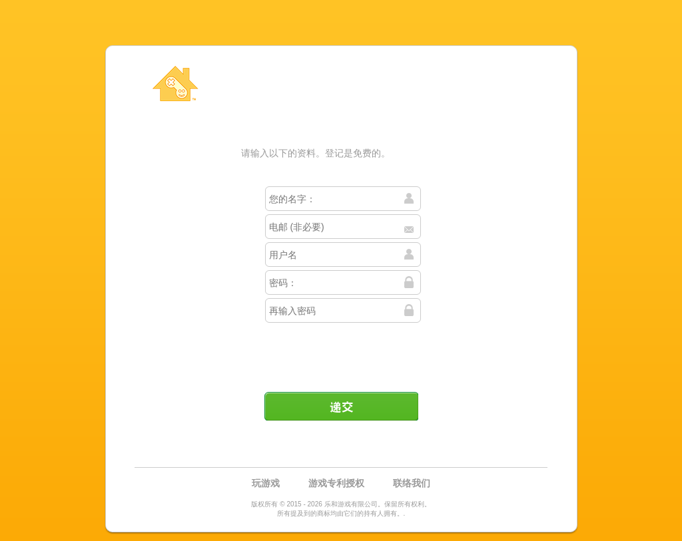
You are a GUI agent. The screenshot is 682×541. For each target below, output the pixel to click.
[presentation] (342, 352)
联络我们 (411, 483)
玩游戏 (266, 483)
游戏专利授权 (336, 483)
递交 (341, 406)
